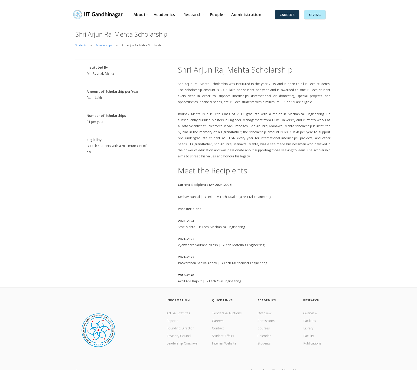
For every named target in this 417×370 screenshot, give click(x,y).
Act (169, 313)
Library (308, 328)
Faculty (308, 336)
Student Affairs (223, 336)
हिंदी (286, 4)
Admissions (266, 321)
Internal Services (307, 4)
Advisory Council (178, 336)
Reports (172, 321)
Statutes (184, 313)
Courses (263, 328)
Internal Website (224, 343)
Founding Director (180, 328)
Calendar (264, 336)
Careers (218, 321)
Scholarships (104, 45)
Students (81, 45)
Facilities (309, 321)
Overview (264, 313)
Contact (249, 4)
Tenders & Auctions (227, 313)
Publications (312, 343)
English (276, 4)
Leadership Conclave (182, 343)
